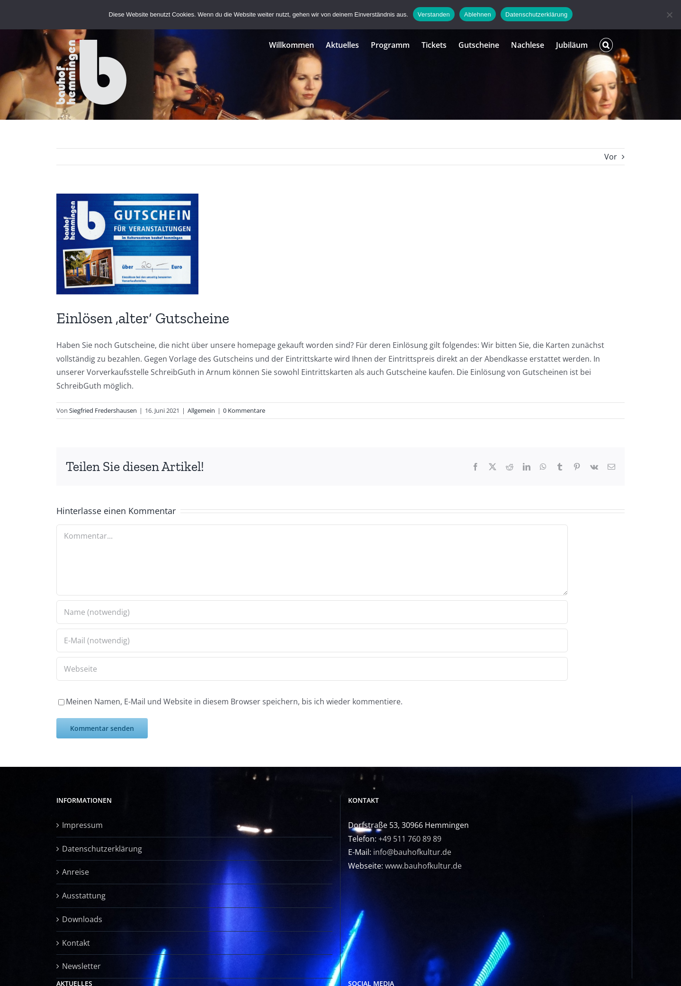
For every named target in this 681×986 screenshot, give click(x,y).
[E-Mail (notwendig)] (312, 640)
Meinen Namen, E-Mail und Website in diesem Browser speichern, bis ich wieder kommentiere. (234, 701)
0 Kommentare (244, 410)
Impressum (82, 825)
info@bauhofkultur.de (412, 852)
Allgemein (201, 410)
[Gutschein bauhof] (127, 244)
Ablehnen (477, 14)
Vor (610, 156)
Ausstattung (84, 895)
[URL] (312, 669)
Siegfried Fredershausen (103, 410)
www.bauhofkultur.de (423, 866)
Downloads (82, 919)
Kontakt (76, 943)
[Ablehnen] (669, 14)
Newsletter (81, 966)
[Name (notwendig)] (312, 612)
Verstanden (434, 14)
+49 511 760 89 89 (409, 839)
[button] (606, 45)
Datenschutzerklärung (102, 849)
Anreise (75, 872)
